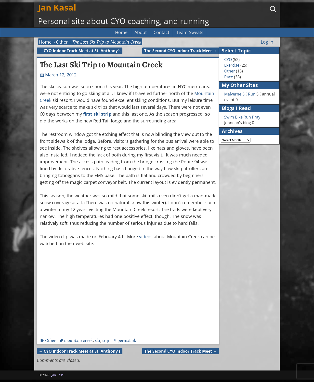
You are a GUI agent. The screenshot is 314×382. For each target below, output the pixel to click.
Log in (267, 42)
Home (121, 32)
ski (97, 340)
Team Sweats (189, 32)
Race (228, 77)
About (140, 32)
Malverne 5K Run (239, 94)
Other (62, 42)
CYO (228, 59)
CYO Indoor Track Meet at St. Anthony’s (79, 50)
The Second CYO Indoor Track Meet (180, 50)
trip (105, 340)
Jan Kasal (57, 7)
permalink (127, 340)
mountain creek (78, 340)
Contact (161, 32)
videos (146, 236)
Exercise (231, 65)
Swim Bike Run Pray (242, 117)
